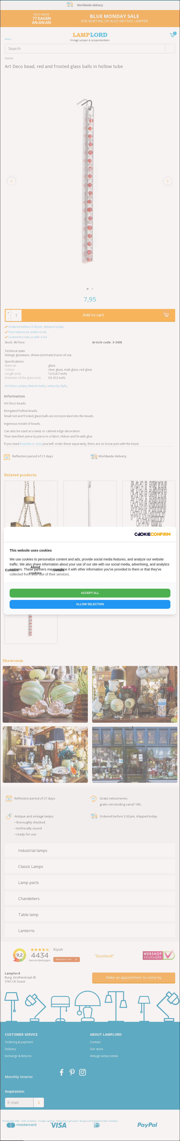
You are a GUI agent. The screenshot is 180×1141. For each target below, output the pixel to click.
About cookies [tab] (35, 570)
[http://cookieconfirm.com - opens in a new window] (152, 534)
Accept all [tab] (90, 593)
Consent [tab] (11, 570)
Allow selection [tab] (90, 604)
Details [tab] (58, 570)
